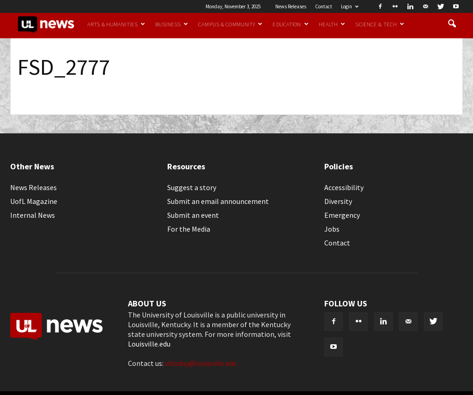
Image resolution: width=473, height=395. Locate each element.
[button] (452, 24)
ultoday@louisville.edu (200, 363)
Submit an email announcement (218, 201)
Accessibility (344, 187)
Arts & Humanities (116, 24)
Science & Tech (379, 24)
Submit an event (193, 215)
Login (349, 6)
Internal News (32, 215)
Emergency (342, 215)
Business (171, 24)
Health (332, 24)
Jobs (332, 228)
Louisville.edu (149, 343)
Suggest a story (191, 187)
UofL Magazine (33, 201)
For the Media (188, 228)
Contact (323, 6)
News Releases (290, 6)
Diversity (338, 201)
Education (290, 24)
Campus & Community (230, 24)
